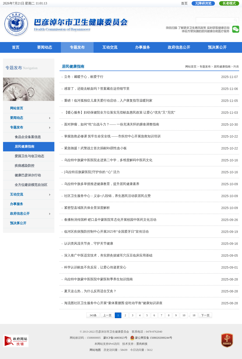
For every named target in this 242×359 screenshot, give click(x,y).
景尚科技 (141, 343)
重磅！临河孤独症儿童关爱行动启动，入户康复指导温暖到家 (108, 100)
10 (183, 315)
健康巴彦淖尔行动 (28, 175)
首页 (184, 3)
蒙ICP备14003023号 (115, 337)
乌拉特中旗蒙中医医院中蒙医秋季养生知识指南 (98, 279)
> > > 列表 (212, 66)
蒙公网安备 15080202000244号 (153, 337)
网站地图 (95, 350)
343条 (93, 315)
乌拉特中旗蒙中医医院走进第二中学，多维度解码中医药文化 (108, 160)
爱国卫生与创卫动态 (29, 156)
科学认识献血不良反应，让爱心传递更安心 (95, 267)
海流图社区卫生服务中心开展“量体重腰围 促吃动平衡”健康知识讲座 (113, 303)
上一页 (107, 315)
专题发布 (77, 47)
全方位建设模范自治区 (31, 185)
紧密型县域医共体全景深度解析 (87, 208)
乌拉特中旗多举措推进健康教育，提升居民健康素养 (101, 184)
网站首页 (16, 108)
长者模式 (229, 3)
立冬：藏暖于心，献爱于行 (83, 76)
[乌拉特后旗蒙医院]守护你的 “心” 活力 (92, 172)
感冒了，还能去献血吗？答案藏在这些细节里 (97, 88)
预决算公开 (217, 47)
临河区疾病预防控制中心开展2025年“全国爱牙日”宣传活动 (106, 231)
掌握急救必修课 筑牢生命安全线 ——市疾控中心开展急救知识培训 (112, 136)
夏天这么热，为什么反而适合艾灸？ (90, 291)
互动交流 (109, 47)
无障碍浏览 (203, 3)
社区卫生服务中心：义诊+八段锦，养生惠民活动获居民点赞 (107, 196)
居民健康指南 (24, 146)
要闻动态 (44, 47)
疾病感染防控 (24, 165)
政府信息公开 (179, 47)
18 (194, 315)
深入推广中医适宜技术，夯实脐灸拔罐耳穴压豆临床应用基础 (108, 255)
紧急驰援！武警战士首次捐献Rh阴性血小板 (95, 148)
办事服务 (142, 47)
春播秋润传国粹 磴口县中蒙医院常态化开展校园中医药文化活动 (110, 219)
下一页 (205, 315)
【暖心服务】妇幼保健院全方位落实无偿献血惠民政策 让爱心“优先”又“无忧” (119, 112)
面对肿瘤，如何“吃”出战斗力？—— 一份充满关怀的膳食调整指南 (111, 124)
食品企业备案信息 (28, 137)
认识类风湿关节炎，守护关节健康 (88, 243)
